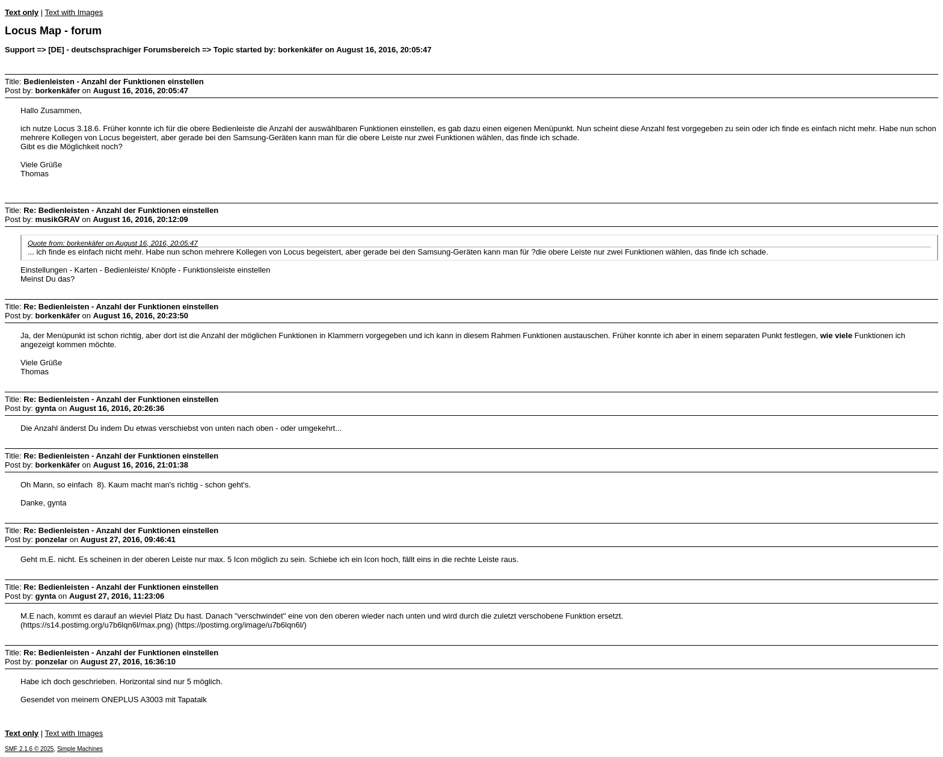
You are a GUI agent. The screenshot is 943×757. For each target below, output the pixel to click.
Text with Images (74, 12)
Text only (21, 12)
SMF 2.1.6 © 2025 (29, 749)
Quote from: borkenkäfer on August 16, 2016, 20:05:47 (113, 243)
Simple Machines (80, 749)
